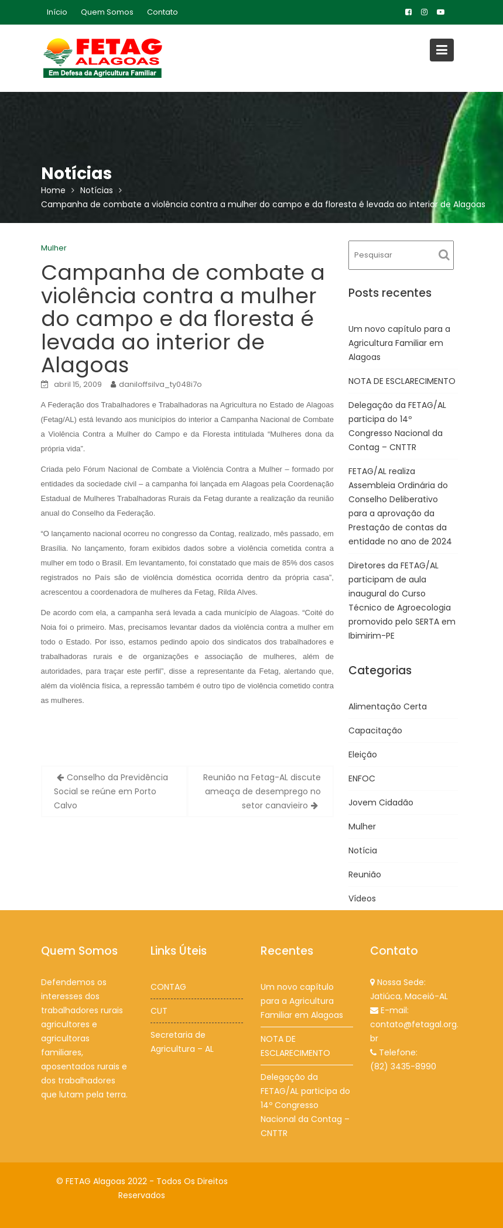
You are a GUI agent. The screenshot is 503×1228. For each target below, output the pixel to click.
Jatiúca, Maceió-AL (409, 996)
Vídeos (362, 898)
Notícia (362, 850)
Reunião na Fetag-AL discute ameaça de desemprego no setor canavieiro (262, 791)
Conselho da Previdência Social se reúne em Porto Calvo (111, 791)
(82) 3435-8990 (403, 1065)
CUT (159, 1010)
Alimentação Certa (387, 706)
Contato (162, 12)
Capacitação (375, 730)
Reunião (364, 874)
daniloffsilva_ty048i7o (160, 384)
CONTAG (168, 987)
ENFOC (361, 778)
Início (57, 12)
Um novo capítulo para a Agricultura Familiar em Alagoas (399, 343)
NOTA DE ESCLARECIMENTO (402, 381)
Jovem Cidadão (380, 802)
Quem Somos (107, 12)
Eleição (362, 754)
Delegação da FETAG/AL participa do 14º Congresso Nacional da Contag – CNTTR (305, 1104)
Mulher (54, 247)
